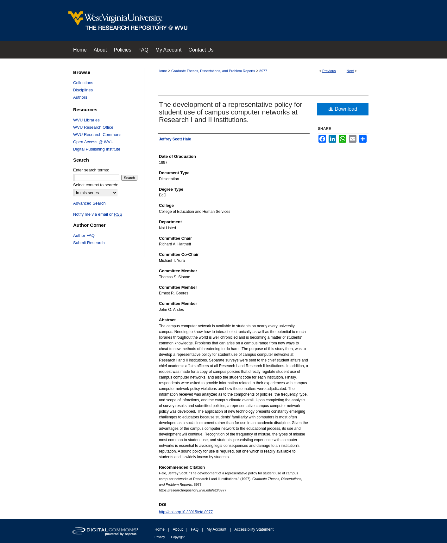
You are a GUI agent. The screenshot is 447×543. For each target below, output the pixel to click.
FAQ (194, 529)
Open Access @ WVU (93, 141)
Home (162, 71)
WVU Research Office (93, 127)
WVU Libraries (86, 120)
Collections (83, 82)
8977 (263, 71)
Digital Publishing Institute (96, 149)
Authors (80, 97)
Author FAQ (84, 235)
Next (350, 71)
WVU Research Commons (97, 134)
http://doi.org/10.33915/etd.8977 (186, 512)
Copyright (178, 537)
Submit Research (89, 242)
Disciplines (83, 90)
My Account (216, 529)
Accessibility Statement (254, 529)
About (178, 529)
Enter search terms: (91, 170)
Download (343, 109)
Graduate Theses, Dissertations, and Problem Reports (213, 71)
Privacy (159, 537)
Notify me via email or (97, 214)
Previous (329, 71)
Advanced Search (89, 203)
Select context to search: (95, 184)
